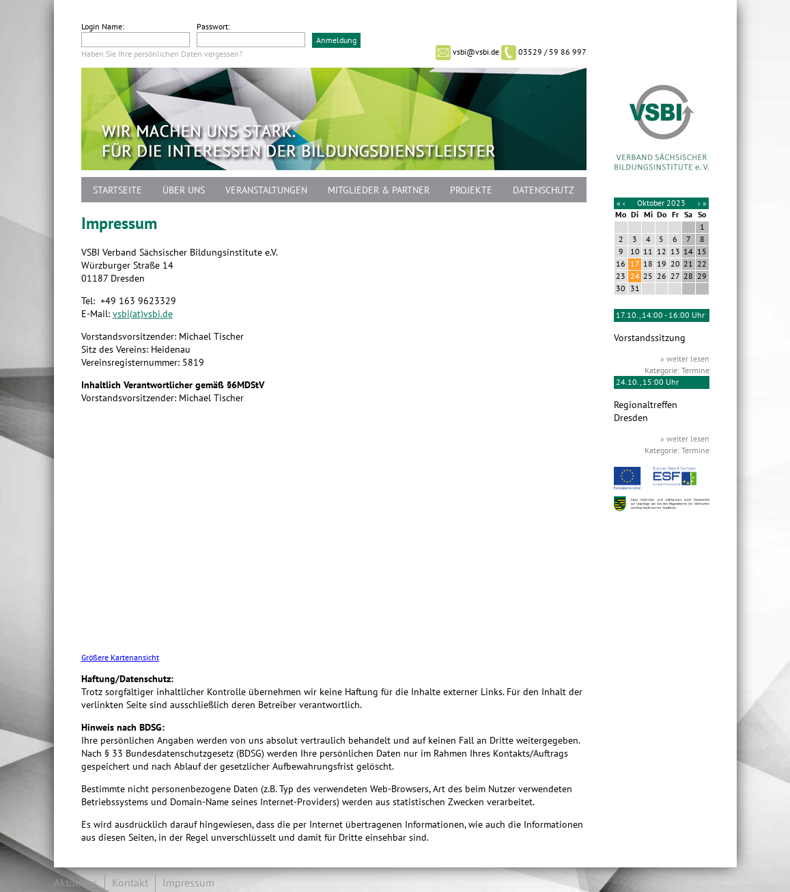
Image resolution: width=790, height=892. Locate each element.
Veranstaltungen (266, 190)
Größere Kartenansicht (120, 657)
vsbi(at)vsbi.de (143, 314)
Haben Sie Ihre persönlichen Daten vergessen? (161, 54)
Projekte (471, 190)
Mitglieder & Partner (378, 190)
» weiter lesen (684, 359)
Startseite (117, 190)
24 (635, 276)
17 (635, 264)
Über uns (184, 190)
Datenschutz (543, 190)
